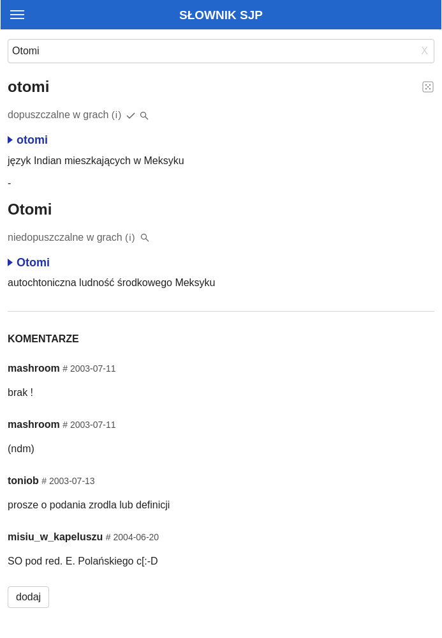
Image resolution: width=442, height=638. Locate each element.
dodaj (28, 596)
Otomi (29, 262)
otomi (28, 139)
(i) (117, 114)
